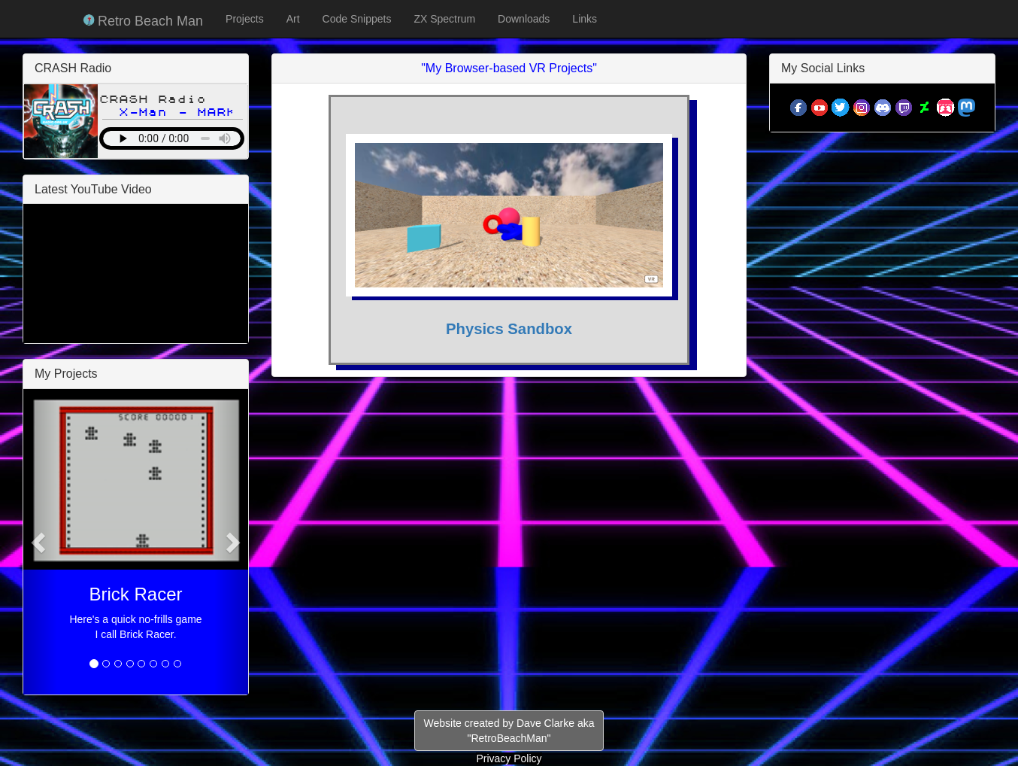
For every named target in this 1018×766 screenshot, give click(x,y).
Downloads (524, 19)
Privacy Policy (508, 758)
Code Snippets (357, 19)
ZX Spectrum (444, 19)
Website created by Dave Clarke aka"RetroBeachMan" (509, 730)
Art (293, 19)
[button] (40, 542)
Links (584, 19)
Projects (245, 19)
